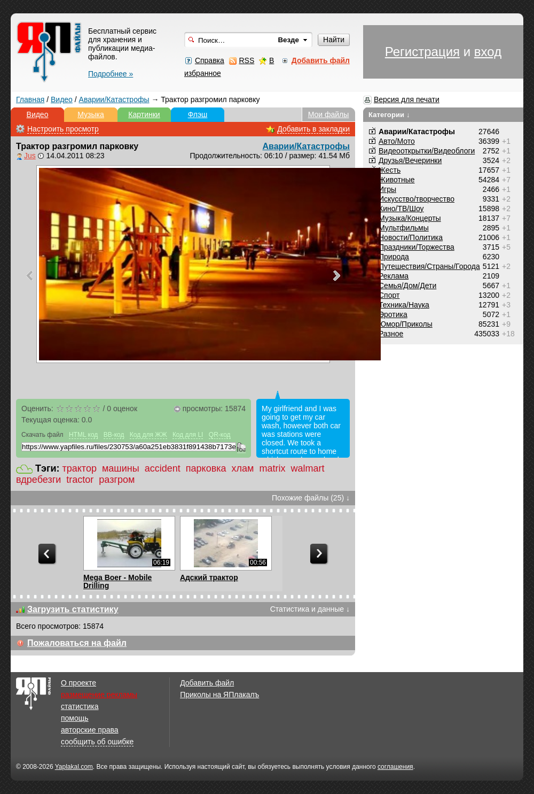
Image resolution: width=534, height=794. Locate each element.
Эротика (393, 314)
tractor (79, 479)
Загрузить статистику (73, 609)
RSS (246, 60)
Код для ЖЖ (148, 434)
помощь (75, 718)
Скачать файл (42, 434)
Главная (30, 99)
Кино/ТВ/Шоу (401, 208)
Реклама (394, 276)
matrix (272, 468)
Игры (387, 189)
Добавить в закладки (313, 129)
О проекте (78, 683)
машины (120, 468)
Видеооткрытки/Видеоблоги (427, 151)
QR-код (220, 434)
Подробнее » (110, 74)
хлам (243, 468)
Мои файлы (328, 114)
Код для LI (187, 434)
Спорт (389, 295)
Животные (397, 179)
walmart (307, 468)
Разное (391, 333)
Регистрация (422, 51)
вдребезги (38, 479)
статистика (79, 706)
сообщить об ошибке (97, 741)
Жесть (389, 170)
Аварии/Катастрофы (114, 99)
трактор (79, 468)
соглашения (395, 766)
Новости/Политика (411, 237)
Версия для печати (406, 99)
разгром (117, 479)
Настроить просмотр (63, 129)
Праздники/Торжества (416, 247)
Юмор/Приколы (406, 324)
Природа (394, 256)
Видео (62, 99)
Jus (30, 155)
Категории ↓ (389, 115)
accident (162, 468)
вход (487, 51)
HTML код (83, 434)
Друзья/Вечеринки (410, 160)
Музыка (90, 114)
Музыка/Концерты (410, 218)
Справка (209, 60)
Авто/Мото (397, 141)
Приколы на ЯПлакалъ (219, 694)
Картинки (144, 114)
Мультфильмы (404, 227)
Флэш (198, 114)
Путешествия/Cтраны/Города (429, 266)
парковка (206, 468)
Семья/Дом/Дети (407, 285)
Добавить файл (207, 683)
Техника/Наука (404, 304)
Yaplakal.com (74, 766)
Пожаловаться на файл (77, 642)
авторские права (90, 730)
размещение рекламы (99, 694)
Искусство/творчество (416, 199)
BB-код (114, 434)
